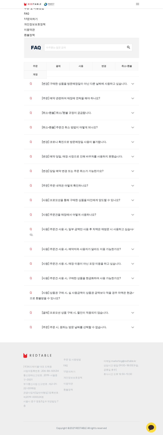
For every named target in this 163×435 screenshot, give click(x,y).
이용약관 (29, 29)
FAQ (26, 13)
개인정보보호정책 (34, 24)
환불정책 (29, 35)
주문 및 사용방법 (72, 359)
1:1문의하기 (31, 19)
